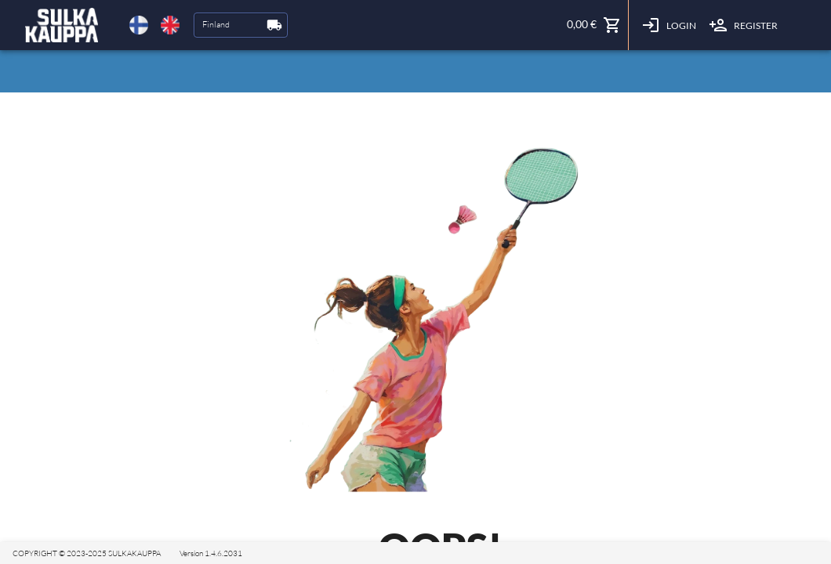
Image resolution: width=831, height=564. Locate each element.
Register (743, 25)
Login (668, 25)
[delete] (138, 25)
